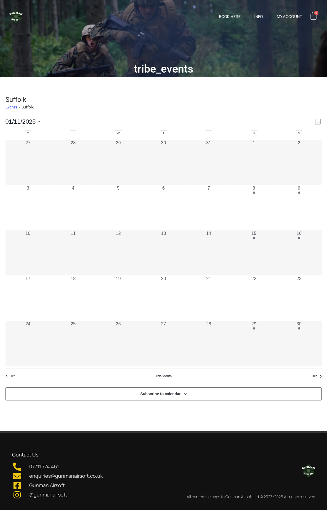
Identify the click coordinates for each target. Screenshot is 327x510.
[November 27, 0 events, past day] (163, 343)
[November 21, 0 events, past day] (208, 298)
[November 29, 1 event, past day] (254, 343)
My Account (289, 16)
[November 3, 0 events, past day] (28, 207)
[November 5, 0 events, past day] (118, 207)
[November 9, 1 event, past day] (299, 207)
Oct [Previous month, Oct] (10, 376)
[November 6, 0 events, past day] (163, 207)
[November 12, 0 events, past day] (118, 252)
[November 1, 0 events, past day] (254, 162)
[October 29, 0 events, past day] (118, 162)
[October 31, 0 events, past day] (208, 162)
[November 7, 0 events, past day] (208, 207)
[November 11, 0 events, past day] (73, 252)
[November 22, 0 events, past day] (254, 298)
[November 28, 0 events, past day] (208, 343)
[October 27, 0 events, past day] (28, 162)
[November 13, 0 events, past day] (163, 252)
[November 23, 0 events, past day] (299, 298)
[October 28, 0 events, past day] (73, 162)
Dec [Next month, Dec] (316, 376)
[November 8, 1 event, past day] (254, 207)
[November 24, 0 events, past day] (28, 343)
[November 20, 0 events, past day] (163, 298)
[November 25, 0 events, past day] (73, 343)
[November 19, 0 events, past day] (118, 298)
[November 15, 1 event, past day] (254, 252)
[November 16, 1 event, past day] (299, 252)
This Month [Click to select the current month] (163, 376)
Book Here (230, 16)
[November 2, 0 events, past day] (299, 162)
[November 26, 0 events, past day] (118, 343)
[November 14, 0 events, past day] (208, 252)
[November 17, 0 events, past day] (28, 298)
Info (258, 16)
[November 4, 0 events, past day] (73, 207)
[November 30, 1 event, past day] (299, 343)
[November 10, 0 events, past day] (28, 252)
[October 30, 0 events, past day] (163, 162)
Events (11, 107)
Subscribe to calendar (160, 394)
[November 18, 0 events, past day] (73, 298)
